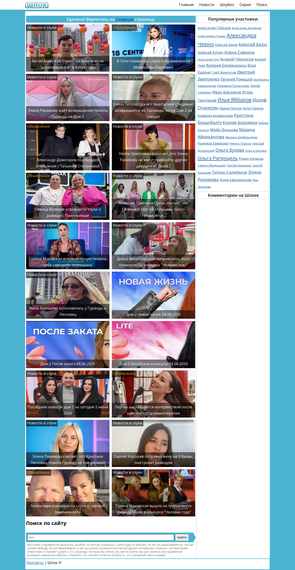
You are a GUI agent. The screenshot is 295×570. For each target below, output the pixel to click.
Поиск (262, 4)
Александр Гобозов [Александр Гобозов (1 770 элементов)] (214, 27)
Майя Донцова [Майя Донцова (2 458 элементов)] (224, 129)
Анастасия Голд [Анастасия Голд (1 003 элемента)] (208, 59)
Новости (206, 4)
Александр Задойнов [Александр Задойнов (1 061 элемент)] (246, 28)
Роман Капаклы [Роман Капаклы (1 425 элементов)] (251, 158)
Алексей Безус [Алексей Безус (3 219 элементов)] (252, 44)
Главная (186, 4)
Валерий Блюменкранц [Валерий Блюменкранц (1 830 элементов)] (226, 65)
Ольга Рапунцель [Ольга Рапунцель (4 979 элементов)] (218, 158)
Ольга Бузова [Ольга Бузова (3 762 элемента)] (229, 150)
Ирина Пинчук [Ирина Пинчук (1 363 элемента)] (230, 108)
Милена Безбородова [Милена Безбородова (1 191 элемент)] (241, 137)
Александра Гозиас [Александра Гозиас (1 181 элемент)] (212, 36)
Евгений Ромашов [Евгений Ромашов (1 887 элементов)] (237, 79)
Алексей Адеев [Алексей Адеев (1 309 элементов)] (226, 44)
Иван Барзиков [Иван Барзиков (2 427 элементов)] (226, 92)
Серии (245, 4)
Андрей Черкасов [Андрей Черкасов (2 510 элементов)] (237, 59)
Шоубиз (227, 4)
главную (124, 19)
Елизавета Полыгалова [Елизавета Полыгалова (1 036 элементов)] (233, 86)
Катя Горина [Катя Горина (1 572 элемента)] (253, 108)
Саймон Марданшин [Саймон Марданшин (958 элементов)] (212, 165)
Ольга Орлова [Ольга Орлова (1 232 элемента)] (255, 151)
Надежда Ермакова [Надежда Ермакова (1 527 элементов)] (213, 143)
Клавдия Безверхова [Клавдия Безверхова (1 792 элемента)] (215, 115)
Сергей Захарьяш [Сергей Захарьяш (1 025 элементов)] (239, 165)
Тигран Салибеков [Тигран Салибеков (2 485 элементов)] (229, 172)
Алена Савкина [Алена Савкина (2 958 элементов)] (239, 52)
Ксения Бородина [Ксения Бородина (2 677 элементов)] (240, 122)
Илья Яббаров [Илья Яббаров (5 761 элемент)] (234, 99)
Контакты (35, 562)
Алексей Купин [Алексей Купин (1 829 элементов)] (210, 52)
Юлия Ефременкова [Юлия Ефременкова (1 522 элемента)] (236, 180)
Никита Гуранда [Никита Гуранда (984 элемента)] (240, 144)
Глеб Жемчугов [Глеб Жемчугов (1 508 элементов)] (224, 72)
